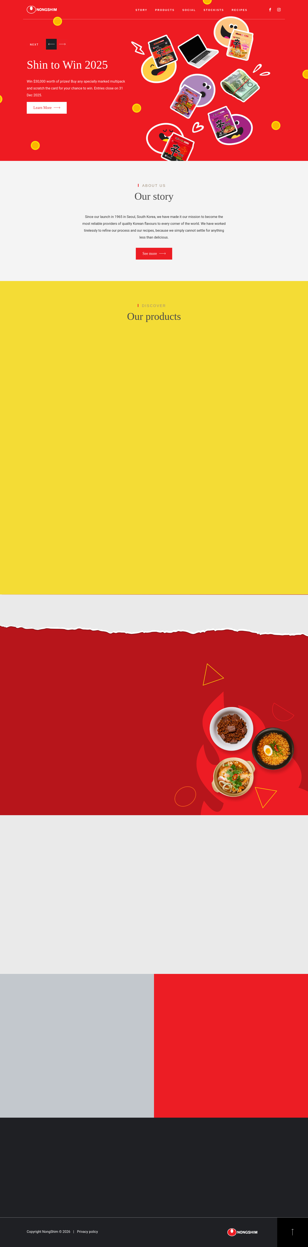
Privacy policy (87, 1232)
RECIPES (239, 10)
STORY (141, 10)
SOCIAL (189, 10)
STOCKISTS (214, 10)
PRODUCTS (165, 10)
